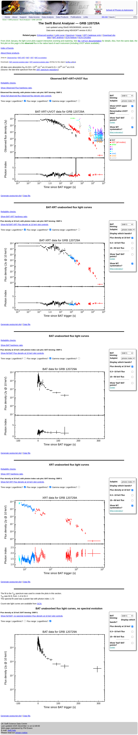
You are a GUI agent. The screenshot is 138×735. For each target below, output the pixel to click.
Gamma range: (58, 101)
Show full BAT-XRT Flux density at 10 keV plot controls (24, 225)
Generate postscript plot (11, 196)
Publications (76, 17)
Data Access (34, 17)
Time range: (6, 101)
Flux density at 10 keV (120, 238)
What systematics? (116, 132)
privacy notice (21, 733)
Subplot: (114, 101)
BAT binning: (114, 97)
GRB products (13, 20)
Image (78, 35)
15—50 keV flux (117, 248)
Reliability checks (8, 83)
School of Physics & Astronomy (119, 10)
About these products (10, 53)
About (14, 17)
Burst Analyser (25, 20)
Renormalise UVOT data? (119, 112)
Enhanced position (45, 35)
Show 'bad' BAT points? (117, 119)
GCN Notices (71, 37)
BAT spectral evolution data (18, 62)
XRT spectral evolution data (39, 62)
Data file (26, 196)
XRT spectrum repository (47, 70)
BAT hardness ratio (12, 345)
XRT (32, 58)
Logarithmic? (17, 101)
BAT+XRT (21, 58)
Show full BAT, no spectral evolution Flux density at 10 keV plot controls (32, 616)
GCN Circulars (84, 37)
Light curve (59, 35)
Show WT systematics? (116, 128)
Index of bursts (7, 48)
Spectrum (70, 35)
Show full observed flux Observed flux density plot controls (26, 96)
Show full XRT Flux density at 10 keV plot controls (22, 482)
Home (7, 17)
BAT (27, 58)
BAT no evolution (41, 58)
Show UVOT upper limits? (118, 107)
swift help (12, 731)
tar (67, 62)
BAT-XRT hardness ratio (14, 217)
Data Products (62, 17)
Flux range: (32, 101)
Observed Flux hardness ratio (16, 88)
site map (105, 17)
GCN (39, 604)
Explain (112, 123)
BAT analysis (58, 37)
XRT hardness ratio (12, 474)
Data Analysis (48, 17)
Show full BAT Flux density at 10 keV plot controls (22, 353)
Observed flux (12, 58)
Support (23, 17)
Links (85, 17)
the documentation (89, 41)
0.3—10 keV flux (117, 243)
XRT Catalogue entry (92, 35)
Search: (112, 17)
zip (74, 62)
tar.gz (70, 62)
